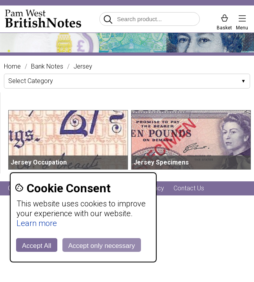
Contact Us (189, 188)
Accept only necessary (101, 245)
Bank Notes (47, 66)
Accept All (36, 245)
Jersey (82, 66)
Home (12, 66)
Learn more (36, 223)
